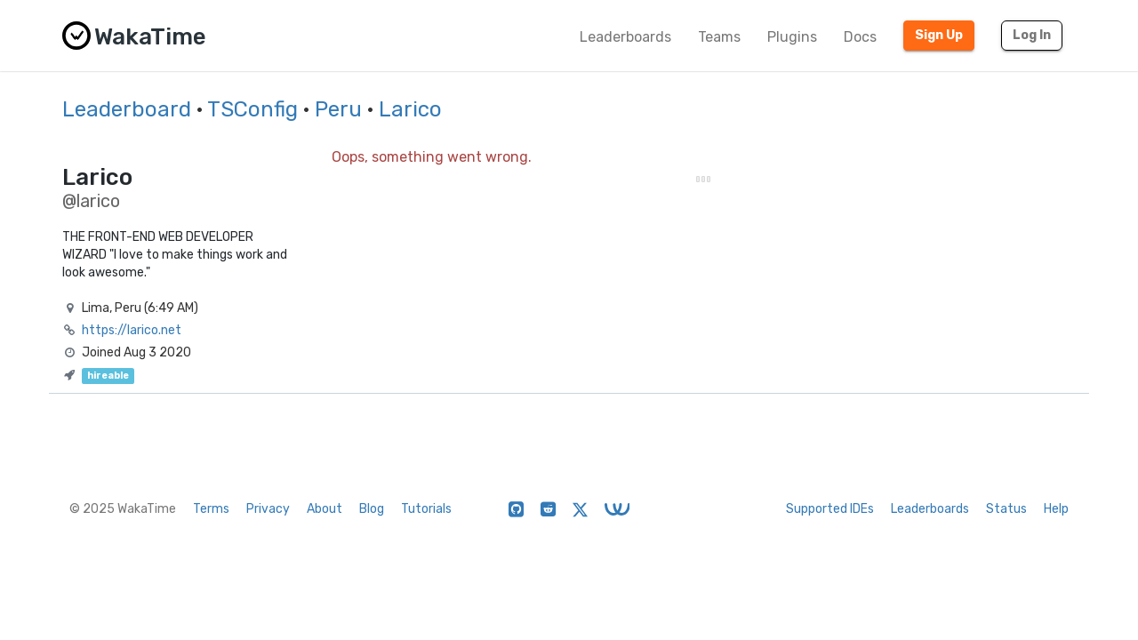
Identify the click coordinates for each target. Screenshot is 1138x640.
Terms (211, 508)
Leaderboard (126, 109)
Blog (371, 508)
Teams (719, 36)
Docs (860, 36)
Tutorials (426, 508)
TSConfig (252, 109)
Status (1006, 508)
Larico (410, 109)
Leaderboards (625, 36)
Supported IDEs (830, 508)
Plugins (792, 36)
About (324, 508)
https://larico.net (131, 330)
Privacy (268, 508)
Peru (338, 109)
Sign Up (939, 35)
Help (1056, 508)
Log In (1032, 35)
